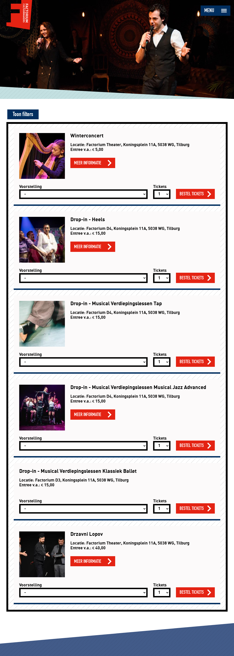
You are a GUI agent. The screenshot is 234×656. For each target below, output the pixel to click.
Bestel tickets (192, 193)
